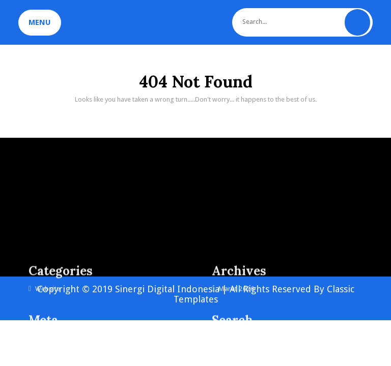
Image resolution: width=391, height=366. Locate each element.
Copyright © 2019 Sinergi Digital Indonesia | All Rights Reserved (175, 289)
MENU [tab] (40, 22)
